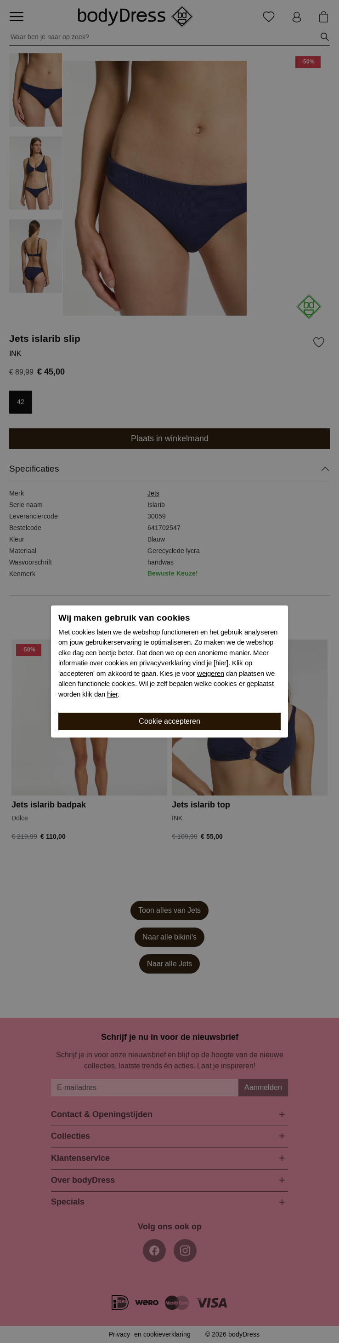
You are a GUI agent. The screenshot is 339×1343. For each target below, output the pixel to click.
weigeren (210, 673)
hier (112, 694)
